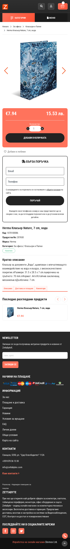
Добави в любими (15, 151)
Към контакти (10, 473)
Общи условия (10, 435)
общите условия (53, 189)
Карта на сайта (10, 440)
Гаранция (7, 407)
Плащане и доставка (13, 402)
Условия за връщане (13, 418)
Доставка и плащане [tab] (24, 288)
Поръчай (35, 200)
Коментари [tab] (41, 288)
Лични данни (9, 429)
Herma (13, 241)
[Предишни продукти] (58, 299)
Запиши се (10, 364)
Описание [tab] (8, 288)
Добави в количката (35, 137)
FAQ (4, 424)
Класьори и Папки (34, 246)
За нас (5, 397)
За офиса (18, 246)
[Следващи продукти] (65, 299)
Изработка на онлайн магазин (29, 542)
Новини (6, 413)
